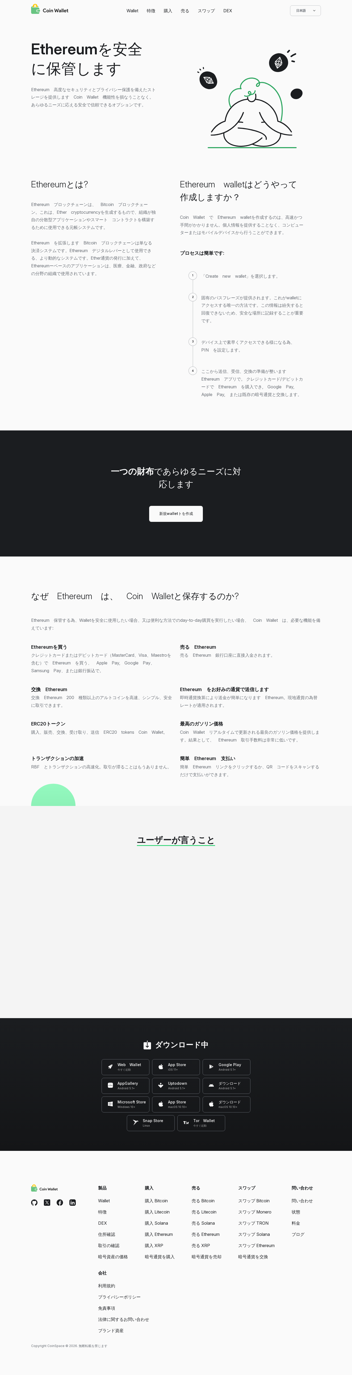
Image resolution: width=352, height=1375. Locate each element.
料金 (296, 1223)
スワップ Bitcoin (254, 1200)
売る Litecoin (204, 1212)
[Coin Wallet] (49, 9)
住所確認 (106, 1234)
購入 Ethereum (159, 1234)
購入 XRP (154, 1245)
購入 (168, 10)
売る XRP (201, 1245)
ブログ (298, 1234)
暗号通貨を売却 (206, 1256)
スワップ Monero (254, 1212)
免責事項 (106, 1308)
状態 (296, 1212)
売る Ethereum (206, 1234)
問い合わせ (302, 1200)
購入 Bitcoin (156, 1200)
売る (185, 10)
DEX (227, 10)
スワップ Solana (254, 1234)
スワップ (206, 10)
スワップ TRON (253, 1223)
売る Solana (203, 1223)
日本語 (305, 11)
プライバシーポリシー (119, 1297)
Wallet (132, 10)
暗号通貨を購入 (160, 1256)
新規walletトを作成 (176, 513)
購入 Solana (156, 1223)
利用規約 (106, 1285)
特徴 (151, 10)
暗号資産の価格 (113, 1256)
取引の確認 (108, 1245)
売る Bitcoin (203, 1200)
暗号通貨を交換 (253, 1256)
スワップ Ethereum (256, 1245)
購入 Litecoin (157, 1212)
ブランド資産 (111, 1330)
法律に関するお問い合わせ (123, 1319)
